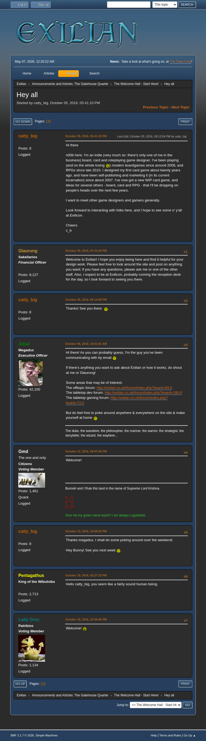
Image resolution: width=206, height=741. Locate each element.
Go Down (22, 121)
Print (185, 121)
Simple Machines (47, 735)
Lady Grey (28, 619)
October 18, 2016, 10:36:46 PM (86, 619)
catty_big (27, 136)
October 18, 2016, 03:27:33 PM (86, 575)
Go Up (20, 683)
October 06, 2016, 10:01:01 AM (86, 343)
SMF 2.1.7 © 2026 (22, 735)
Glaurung (27, 251)
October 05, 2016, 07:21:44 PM (86, 250)
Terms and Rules (170, 735)
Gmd (23, 451)
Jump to (122, 705)
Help (154, 735)
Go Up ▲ (190, 735)
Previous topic (155, 107)
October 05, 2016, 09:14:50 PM (86, 299)
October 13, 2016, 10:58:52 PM (86, 531)
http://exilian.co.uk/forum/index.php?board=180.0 (143, 393)
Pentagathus (31, 575)
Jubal (24, 344)
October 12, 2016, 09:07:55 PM (86, 451)
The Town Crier (180, 61)
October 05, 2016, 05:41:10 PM (86, 136)
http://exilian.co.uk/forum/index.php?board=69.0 (134, 388)
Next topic (180, 107)
